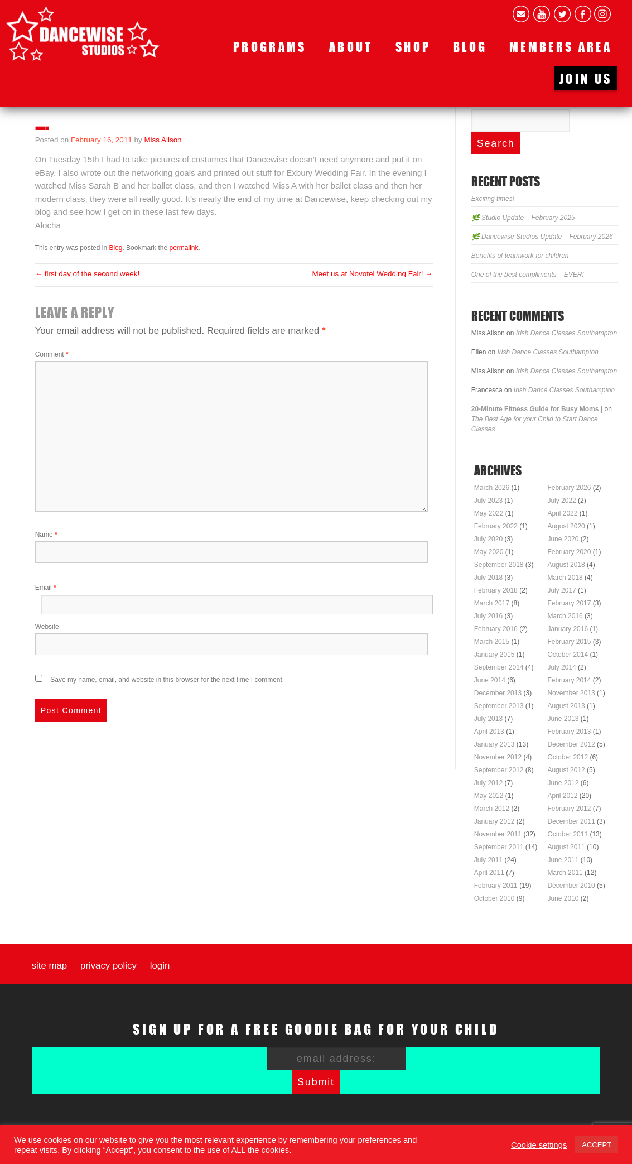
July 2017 (561, 590)
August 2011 (566, 847)
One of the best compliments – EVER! (527, 274)
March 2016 (564, 616)
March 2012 (491, 808)
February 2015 (569, 642)
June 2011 (562, 860)
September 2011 (499, 847)
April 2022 (562, 513)
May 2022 (489, 513)
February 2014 (569, 680)
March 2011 (564, 873)
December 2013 (498, 693)
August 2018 (566, 565)
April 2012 (562, 796)
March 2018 (564, 577)
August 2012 (566, 770)
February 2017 (569, 603)
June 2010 (562, 898)
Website (47, 627)
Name (46, 534)
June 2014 (489, 680)
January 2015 (494, 654)
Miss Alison (162, 140)
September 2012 (499, 770)
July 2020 (488, 539)
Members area (560, 47)
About (351, 47)
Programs (270, 47)
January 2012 (494, 821)
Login (160, 966)
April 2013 (489, 731)
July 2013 (488, 719)
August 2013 (566, 706)
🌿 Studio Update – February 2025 (523, 218)
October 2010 (494, 898)
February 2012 (569, 808)
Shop (413, 47)
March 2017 (491, 603)
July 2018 (488, 577)
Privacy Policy (108, 966)
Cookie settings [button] (539, 1145)
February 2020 (569, 552)
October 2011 (567, 834)
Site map (49, 966)
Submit (316, 1082)
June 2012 (562, 783)
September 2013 (499, 706)
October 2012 (567, 757)
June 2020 (562, 539)
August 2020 (566, 526)
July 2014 (561, 667)
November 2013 (571, 693)
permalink (183, 248)
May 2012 (489, 796)
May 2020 (489, 552)
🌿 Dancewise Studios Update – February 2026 (542, 237)
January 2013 (494, 744)
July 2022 (561, 500)
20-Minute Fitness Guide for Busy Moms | (536, 409)
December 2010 (571, 885)
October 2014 (567, 654)
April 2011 (489, 873)
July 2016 (488, 616)
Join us (585, 78)
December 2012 (571, 744)
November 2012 (498, 757)
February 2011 (496, 885)
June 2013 (562, 719)
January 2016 (567, 629)
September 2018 (499, 565)
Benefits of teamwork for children (520, 255)
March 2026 (491, 488)
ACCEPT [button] (596, 1145)
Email (45, 587)
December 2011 (571, 821)
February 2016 (496, 629)
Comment (52, 354)
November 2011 (498, 834)
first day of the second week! (87, 274)
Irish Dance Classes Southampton (566, 333)
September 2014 (499, 667)
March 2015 (491, 642)
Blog (470, 47)
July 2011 (488, 860)
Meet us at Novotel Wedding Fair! (372, 274)
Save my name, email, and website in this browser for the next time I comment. (167, 680)
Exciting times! (492, 199)
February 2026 (569, 488)
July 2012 (488, 783)
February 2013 (569, 731)
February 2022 (496, 526)
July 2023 (488, 500)
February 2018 (496, 590)
